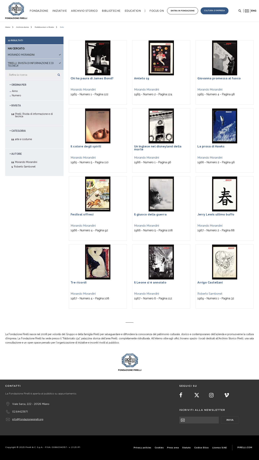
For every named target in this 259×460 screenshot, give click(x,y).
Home (7, 27)
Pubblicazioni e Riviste (44, 27)
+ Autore (16, 153)
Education (133, 11)
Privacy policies (142, 448)
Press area (173, 448)
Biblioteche (111, 11)
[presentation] (205, 430)
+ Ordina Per (18, 84)
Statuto (186, 448)
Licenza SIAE (219, 448)
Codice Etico (201, 448)
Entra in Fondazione (182, 11)
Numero (16, 95)
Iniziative (59, 11)
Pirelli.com (244, 447)
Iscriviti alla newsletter (202, 410)
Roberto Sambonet (209, 293)
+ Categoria (18, 130)
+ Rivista (15, 105)
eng (253, 11)
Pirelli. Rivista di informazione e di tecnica (34, 115)
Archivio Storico (84, 11)
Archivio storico (22, 27)
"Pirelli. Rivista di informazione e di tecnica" (31, 64)
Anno (15, 91)
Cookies (159, 448)
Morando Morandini (83, 89)
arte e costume (23, 139)
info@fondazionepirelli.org (27, 419)
